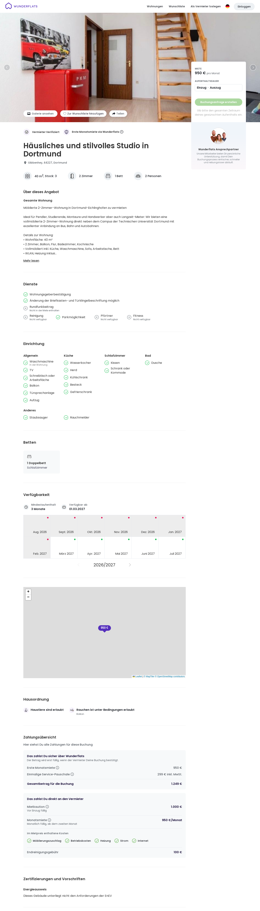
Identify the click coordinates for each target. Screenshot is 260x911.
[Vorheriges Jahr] (78, 565)
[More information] (121, 132)
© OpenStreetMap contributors (170, 676)
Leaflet (137, 676)
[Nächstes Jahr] (130, 565)
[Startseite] (21, 6)
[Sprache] (227, 6)
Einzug (201, 88)
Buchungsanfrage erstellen (218, 102)
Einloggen (244, 6)
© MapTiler (149, 676)
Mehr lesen (31, 261)
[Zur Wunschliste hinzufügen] (83, 113)
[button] (28, 592)
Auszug (215, 88)
